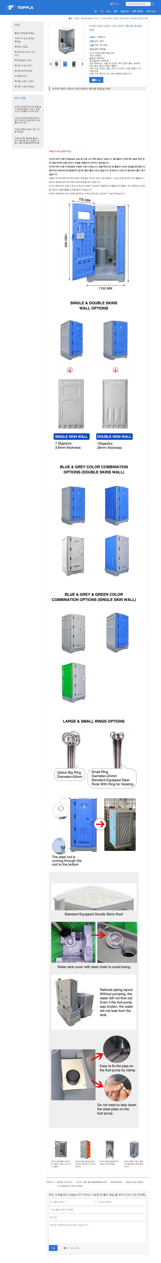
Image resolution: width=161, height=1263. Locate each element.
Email (96, 79)
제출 (53, 1248)
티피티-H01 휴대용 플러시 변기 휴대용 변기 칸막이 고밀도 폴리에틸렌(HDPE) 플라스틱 (27, 141)
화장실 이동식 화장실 (134, 1182)
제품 (77, 18)
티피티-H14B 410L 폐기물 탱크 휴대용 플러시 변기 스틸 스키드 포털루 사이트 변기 (28, 109)
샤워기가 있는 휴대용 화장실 (24, 40)
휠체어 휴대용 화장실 (24, 33)
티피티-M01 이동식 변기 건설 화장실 (27, 130)
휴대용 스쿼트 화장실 (24, 86)
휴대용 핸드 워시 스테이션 (25, 53)
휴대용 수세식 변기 (23, 65)
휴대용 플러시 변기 (90, 18)
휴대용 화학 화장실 (23, 71)
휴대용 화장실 (116, 1182)
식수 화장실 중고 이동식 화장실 (70, 1186)
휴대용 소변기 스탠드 (24, 81)
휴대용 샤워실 (21, 47)
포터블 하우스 (21, 76)
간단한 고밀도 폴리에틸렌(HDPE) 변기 (91, 1182)
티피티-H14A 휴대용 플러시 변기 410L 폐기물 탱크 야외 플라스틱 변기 (27, 120)
